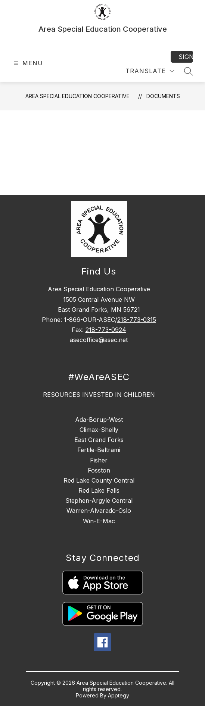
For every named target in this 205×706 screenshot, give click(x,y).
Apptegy (118, 695)
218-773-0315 (136, 319)
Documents (163, 96)
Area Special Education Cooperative (77, 96)
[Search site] (188, 71)
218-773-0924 (106, 329)
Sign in (185, 56)
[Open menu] (27, 63)
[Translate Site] (150, 71)
